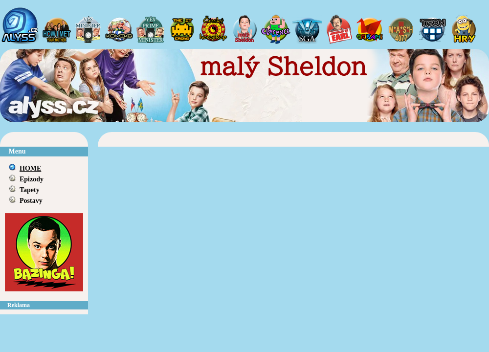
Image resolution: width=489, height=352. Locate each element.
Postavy (31, 200)
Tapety (30, 190)
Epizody (32, 179)
